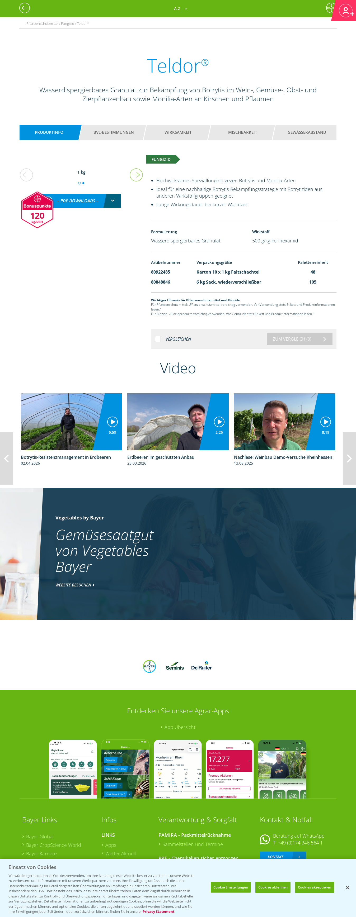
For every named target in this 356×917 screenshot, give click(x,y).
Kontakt (275, 821)
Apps (110, 810)
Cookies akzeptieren (314, 887)
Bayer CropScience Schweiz (55, 835)
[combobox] (81, 195)
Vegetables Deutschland (52, 852)
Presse (33, 844)
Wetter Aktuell (120, 819)
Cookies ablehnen (273, 887)
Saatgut (113, 852)
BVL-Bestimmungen (113, 132)
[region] (178, 888)
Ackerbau (115, 843)
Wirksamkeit (178, 132)
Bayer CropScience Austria (54, 827)
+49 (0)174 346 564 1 (300, 808)
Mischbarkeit (242, 132)
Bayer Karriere (41, 818)
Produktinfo (49, 132)
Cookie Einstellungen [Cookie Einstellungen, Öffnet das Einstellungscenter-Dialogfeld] (230, 887)
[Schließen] (347, 888)
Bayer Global (40, 802)
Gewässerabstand (307, 132)
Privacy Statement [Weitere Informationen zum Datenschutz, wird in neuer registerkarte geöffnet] (159, 911)
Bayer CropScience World (53, 810)
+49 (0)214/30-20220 (300, 845)
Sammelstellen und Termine (192, 809)
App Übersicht (180, 692)
